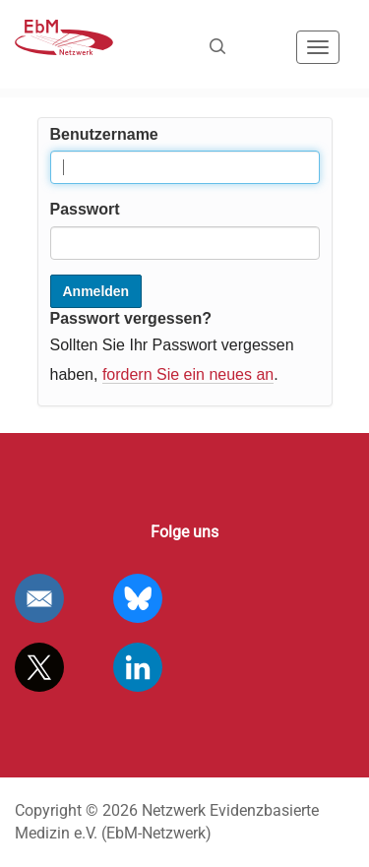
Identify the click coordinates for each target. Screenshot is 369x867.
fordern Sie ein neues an (188, 374)
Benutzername (104, 134)
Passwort (85, 209)
